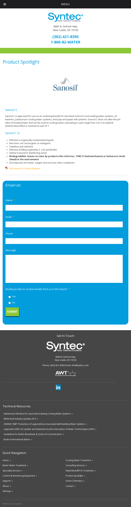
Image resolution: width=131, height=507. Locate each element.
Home (6, 460)
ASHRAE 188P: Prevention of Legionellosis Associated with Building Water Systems (44, 424)
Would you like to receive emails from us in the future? (37, 289)
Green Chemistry (74, 480)
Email (9, 217)
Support (7, 480)
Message (10, 250)
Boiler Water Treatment (14, 465)
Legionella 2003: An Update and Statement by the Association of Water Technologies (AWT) (49, 429)
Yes (14, 296)
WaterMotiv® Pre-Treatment (80, 470)
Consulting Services (75, 465)
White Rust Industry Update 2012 (20, 418)
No (13, 302)
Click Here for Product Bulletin (24, 168)
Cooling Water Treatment (78, 460)
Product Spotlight (74, 475)
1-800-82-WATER (65, 42)
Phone (9, 233)
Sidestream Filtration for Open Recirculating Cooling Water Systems (37, 413)
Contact (69, 486)
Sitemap (7, 491)
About (6, 486)
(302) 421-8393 (65, 36)
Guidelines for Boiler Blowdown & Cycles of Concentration (33, 434)
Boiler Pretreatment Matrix (17, 439)
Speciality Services (12, 470)
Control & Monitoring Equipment (19, 475)
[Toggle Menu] (4, 4)
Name (10, 200)
